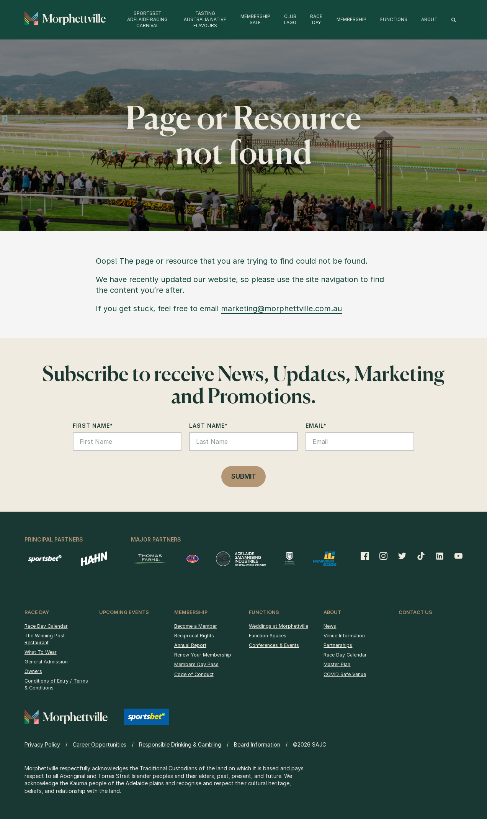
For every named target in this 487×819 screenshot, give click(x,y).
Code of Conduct (194, 674)
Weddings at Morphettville (278, 626)
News (330, 626)
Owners (33, 671)
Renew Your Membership (202, 655)
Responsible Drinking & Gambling (180, 744)
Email (316, 425)
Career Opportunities (99, 744)
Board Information (257, 744)
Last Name (208, 425)
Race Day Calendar (46, 626)
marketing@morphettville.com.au (281, 308)
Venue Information (344, 635)
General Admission (46, 662)
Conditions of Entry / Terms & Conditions (56, 684)
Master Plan (337, 664)
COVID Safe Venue (345, 674)
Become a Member (195, 626)
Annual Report (190, 645)
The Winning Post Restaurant (45, 639)
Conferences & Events (274, 645)
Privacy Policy (42, 744)
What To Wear (41, 652)
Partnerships (338, 645)
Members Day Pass (196, 664)
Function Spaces (267, 635)
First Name (93, 425)
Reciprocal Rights (194, 635)
